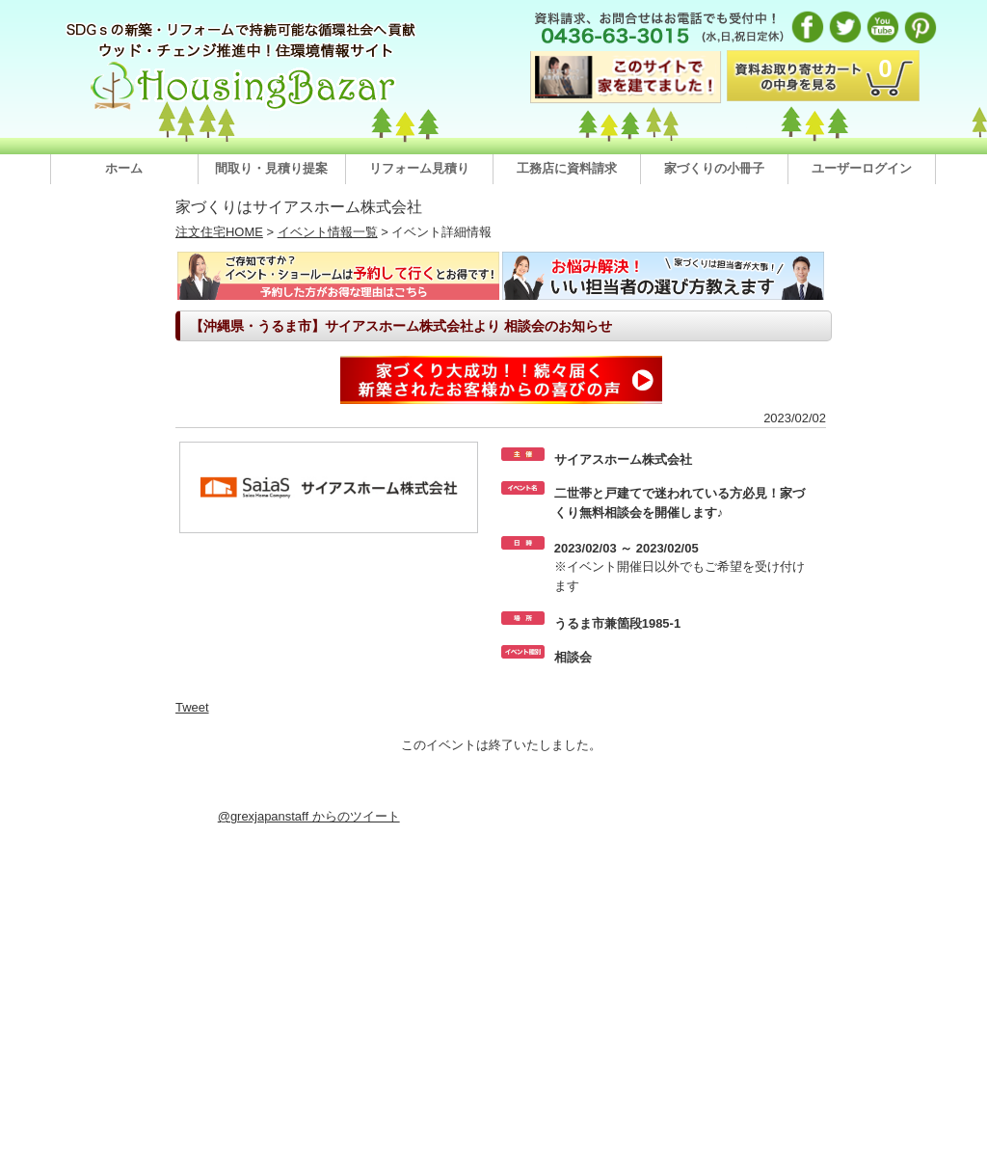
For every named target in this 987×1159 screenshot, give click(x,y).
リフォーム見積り (419, 168)
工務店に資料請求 (567, 168)
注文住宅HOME (219, 232)
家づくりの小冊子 (714, 168)
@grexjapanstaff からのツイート (309, 816)
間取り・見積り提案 (271, 168)
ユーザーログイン (862, 168)
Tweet (192, 707)
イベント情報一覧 (328, 232)
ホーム (124, 168)
